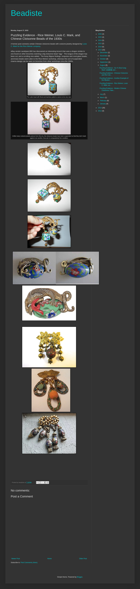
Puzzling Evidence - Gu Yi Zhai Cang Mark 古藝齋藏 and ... (113, 69)
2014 (100, 108)
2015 (100, 50)
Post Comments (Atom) (29, 562)
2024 (100, 40)
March (102, 97)
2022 (100, 43)
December (104, 52)
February (103, 101)
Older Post (83, 559)
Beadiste (26, 13)
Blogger (79, 577)
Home (49, 559)
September (104, 62)
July (101, 94)
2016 (100, 47)
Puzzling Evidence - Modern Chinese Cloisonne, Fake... (113, 89)
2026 (100, 34)
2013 (100, 111)
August (103, 65)
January (103, 104)
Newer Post (15, 559)
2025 (100, 37)
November (104, 56)
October (103, 59)
